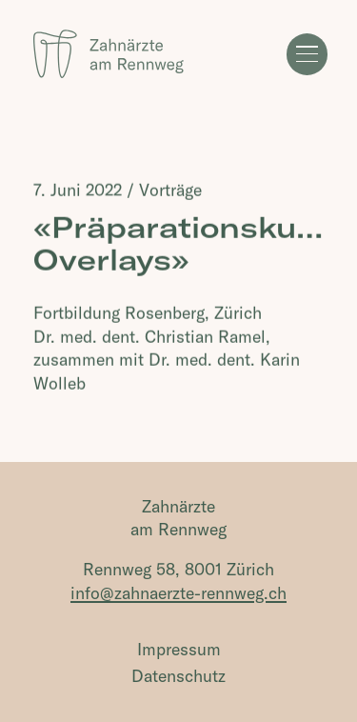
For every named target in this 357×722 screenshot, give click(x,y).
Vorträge (170, 190)
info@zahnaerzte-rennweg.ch (178, 593)
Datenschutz (178, 676)
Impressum (179, 649)
